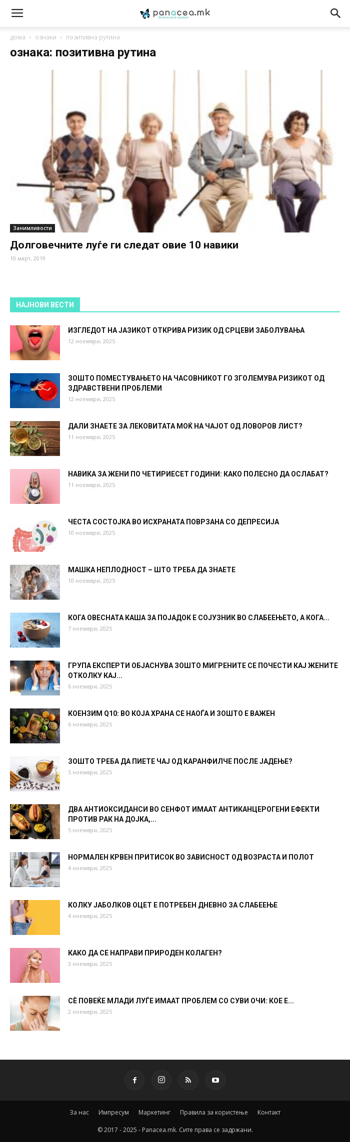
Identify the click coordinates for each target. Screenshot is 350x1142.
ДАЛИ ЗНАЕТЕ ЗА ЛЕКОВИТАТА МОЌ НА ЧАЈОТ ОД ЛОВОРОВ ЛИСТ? (185, 426)
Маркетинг (154, 1112)
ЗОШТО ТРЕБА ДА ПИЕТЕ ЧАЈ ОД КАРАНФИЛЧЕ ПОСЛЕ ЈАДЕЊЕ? (180, 761)
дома (18, 37)
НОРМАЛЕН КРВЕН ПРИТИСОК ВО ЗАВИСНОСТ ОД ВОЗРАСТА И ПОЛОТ (191, 857)
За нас (79, 1112)
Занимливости (32, 228)
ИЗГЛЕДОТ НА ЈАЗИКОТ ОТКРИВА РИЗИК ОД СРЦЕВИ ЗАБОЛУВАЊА (186, 330)
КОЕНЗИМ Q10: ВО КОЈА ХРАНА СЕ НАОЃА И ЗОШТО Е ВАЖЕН (171, 713)
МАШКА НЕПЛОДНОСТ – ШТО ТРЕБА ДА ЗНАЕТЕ (152, 570)
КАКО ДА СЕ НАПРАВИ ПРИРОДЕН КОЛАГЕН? (145, 953)
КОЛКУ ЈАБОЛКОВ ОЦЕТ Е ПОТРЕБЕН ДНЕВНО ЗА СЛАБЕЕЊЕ (173, 905)
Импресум (113, 1112)
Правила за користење (214, 1112)
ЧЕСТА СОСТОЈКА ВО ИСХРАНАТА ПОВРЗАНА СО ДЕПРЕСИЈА (173, 522)
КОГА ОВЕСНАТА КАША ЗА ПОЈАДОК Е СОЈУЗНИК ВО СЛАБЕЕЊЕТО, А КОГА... (199, 618)
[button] (336, 13)
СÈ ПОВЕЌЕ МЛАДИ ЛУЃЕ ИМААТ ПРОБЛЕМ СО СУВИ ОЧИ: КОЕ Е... (181, 1001)
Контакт (269, 1112)
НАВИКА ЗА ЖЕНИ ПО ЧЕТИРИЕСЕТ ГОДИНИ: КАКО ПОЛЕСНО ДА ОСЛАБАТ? (198, 474)
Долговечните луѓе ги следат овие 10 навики (124, 245)
